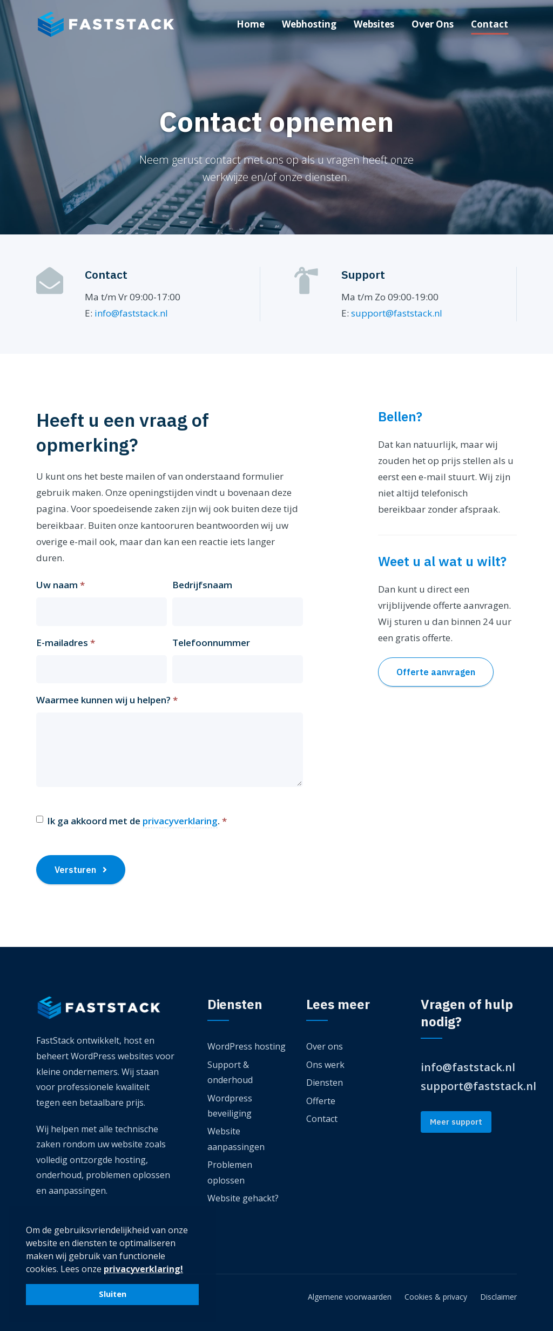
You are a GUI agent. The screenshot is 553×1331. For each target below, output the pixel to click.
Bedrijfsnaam (202, 585)
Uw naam (60, 585)
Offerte (320, 1101)
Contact (322, 1119)
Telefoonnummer (211, 642)
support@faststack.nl (396, 313)
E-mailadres (65, 642)
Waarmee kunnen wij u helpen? (107, 700)
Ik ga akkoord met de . (137, 821)
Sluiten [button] (112, 1294)
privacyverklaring (180, 821)
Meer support (456, 1122)
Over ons (324, 1046)
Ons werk (325, 1065)
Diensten (324, 1082)
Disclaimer (498, 1297)
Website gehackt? (243, 1198)
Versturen (81, 869)
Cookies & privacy (435, 1297)
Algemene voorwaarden (350, 1297)
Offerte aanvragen (435, 672)
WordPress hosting (246, 1046)
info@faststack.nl (131, 313)
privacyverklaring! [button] (143, 1269)
